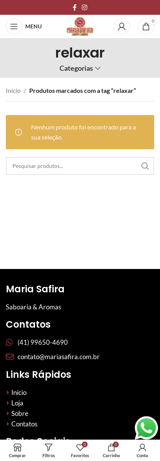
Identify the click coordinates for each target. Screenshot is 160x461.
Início (13, 90)
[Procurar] (80, 166)
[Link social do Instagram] (84, 7)
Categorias (76, 68)
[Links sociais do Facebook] (74, 7)
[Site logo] (79, 25)
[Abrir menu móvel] (24, 26)
